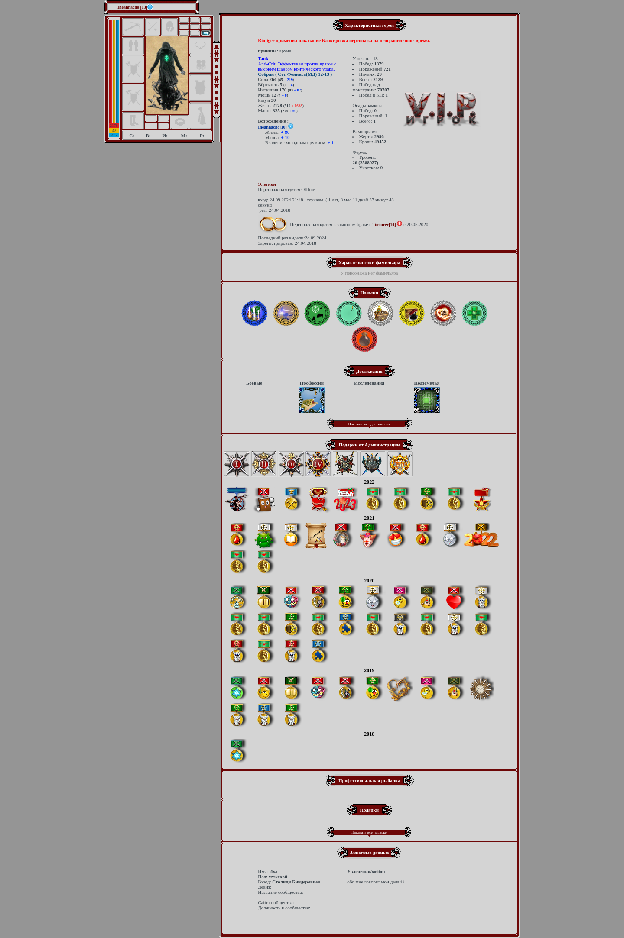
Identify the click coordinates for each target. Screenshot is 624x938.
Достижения (369, 371)
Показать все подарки (369, 832)
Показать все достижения (369, 424)
